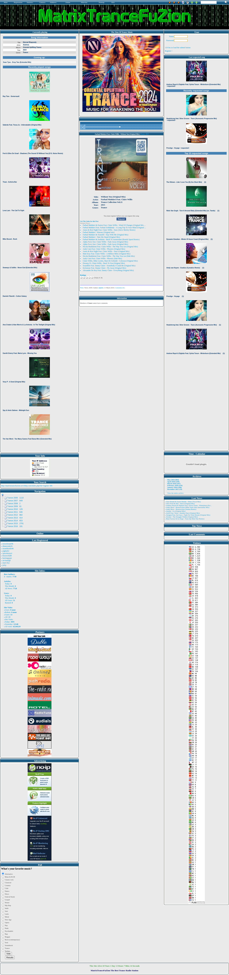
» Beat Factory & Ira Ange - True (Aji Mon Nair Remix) (184, 519)
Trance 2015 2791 (15, 523)
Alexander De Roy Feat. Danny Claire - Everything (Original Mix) (108, 270)
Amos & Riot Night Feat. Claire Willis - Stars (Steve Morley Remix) (109, 230)
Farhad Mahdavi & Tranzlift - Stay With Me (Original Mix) (105, 235)
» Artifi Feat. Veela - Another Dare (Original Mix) (182, 513)
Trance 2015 (145, 134)
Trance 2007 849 (15, 501)
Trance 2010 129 (15, 509)
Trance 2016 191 (15, 526)
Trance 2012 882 (15, 515)
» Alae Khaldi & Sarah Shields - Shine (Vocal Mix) (183, 502)
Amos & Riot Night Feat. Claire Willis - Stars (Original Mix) (106, 251)
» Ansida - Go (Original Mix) (175, 511)
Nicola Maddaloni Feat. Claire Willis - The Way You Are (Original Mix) (110, 246)
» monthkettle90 (7, 548)
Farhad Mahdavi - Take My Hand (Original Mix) (101, 237)
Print (81, 288)
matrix (9, 577)
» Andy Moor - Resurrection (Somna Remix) (180, 509)
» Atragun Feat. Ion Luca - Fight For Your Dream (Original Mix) (187, 515)
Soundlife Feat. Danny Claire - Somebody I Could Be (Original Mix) (109, 266)
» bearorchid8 (6, 556)
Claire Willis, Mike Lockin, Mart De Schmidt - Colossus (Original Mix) (110, 261)
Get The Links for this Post (89, 221)
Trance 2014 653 (15, 521)
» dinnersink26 (7, 546)
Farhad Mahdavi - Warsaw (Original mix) (99, 232)
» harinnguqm (6, 558)
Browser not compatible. (39, 243)
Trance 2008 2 (13, 503)
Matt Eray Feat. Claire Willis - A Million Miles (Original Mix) (106, 254)
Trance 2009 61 (14, 506)
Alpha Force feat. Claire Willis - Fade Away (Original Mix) (105, 242)
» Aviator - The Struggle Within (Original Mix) (181, 517)
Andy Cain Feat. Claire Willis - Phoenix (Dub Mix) (102, 258)
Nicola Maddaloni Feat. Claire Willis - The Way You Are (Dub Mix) (109, 256)
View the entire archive (175, 493)
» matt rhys (5, 563)
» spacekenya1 (6, 553)
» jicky (3, 565)
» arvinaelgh (6, 560)
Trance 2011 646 (15, 512)
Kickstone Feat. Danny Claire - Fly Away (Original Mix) (104, 268)
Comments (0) (119, 288)
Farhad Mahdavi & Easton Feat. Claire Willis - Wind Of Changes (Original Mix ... (114, 225)
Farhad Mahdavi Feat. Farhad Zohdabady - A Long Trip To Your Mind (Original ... (114, 227)
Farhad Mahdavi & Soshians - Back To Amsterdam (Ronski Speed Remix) (111, 239)
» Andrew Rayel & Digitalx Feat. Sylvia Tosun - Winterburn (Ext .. (188, 505)
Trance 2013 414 (15, 518)
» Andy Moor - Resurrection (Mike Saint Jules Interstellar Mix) (187, 507)
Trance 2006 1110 (15, 498)
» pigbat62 (5, 551)
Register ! (168, 51)
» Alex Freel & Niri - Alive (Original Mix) (180, 503)
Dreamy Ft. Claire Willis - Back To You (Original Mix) (104, 263)
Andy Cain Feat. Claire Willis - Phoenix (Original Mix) (104, 249)
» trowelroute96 (7, 544)
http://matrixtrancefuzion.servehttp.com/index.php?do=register (25, 486)
